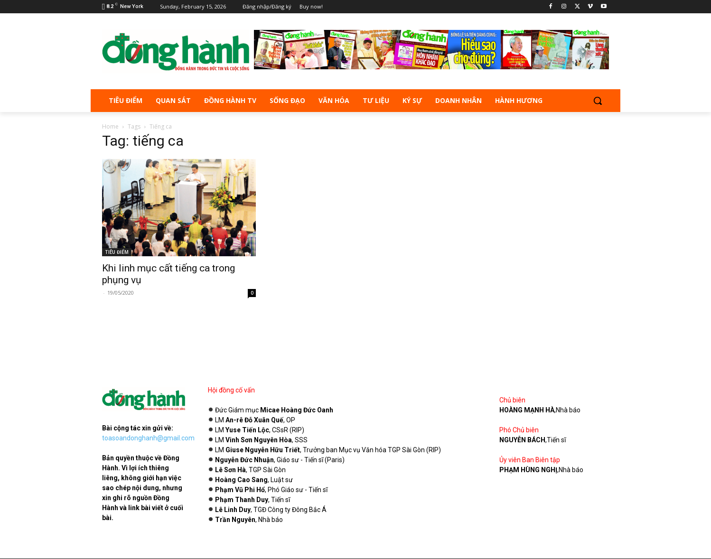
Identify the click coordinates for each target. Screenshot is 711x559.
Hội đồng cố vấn (231, 390)
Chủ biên (512, 400)
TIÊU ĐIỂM (117, 252)
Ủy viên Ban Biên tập (529, 460)
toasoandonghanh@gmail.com (148, 438)
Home (110, 126)
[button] (597, 100)
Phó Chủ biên (519, 430)
